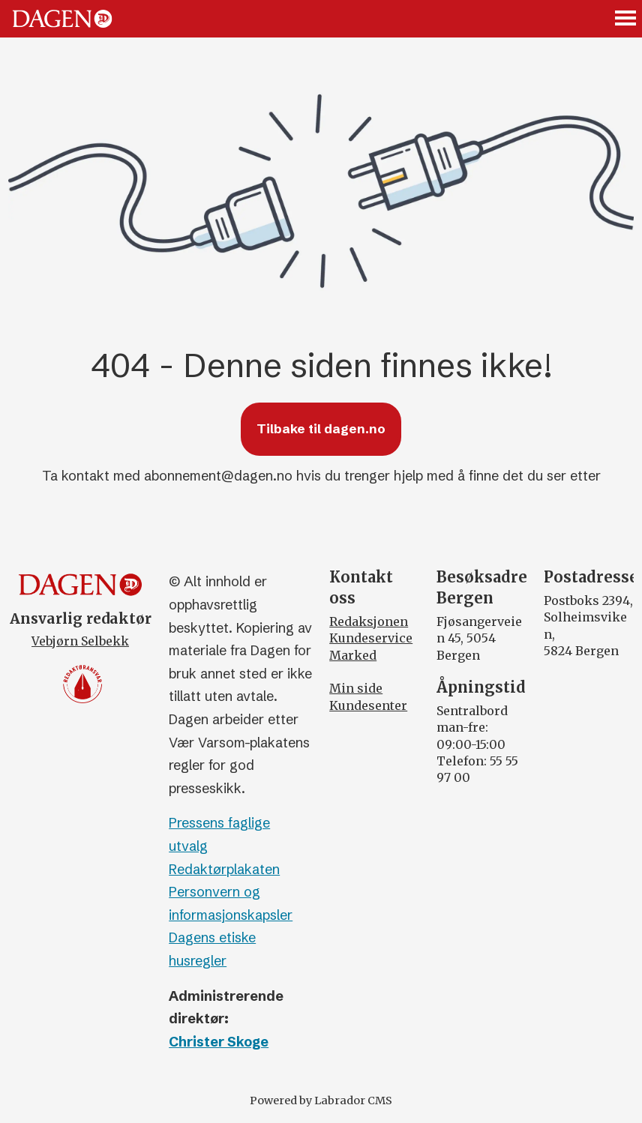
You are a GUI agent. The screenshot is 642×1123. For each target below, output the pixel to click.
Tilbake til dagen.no (321, 428)
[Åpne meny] (626, 19)
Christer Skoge (218, 1041)
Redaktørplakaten (224, 869)
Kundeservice (370, 637)
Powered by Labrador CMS (321, 1100)
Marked (352, 655)
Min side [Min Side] (355, 688)
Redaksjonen (368, 621)
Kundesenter (368, 705)
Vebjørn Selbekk (80, 640)
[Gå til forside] (62, 18)
